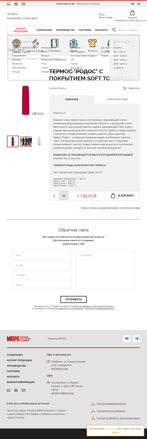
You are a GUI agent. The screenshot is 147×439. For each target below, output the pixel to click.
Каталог (20, 59)
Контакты (13, 376)
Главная (10, 59)
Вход (101, 15)
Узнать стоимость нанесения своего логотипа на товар (110, 208)
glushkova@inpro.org (62, 393)
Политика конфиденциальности (111, 404)
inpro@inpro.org (59, 369)
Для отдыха (31, 59)
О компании (15, 355)
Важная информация (20, 382)
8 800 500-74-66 (65, 4)
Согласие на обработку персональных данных (91, 306)
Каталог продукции (19, 360)
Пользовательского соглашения (68, 309)
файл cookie (109, 429)
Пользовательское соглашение (111, 411)
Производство (16, 366)
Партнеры (13, 371)
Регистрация (105, 18)
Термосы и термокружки (50, 59)
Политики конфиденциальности (100, 309)
